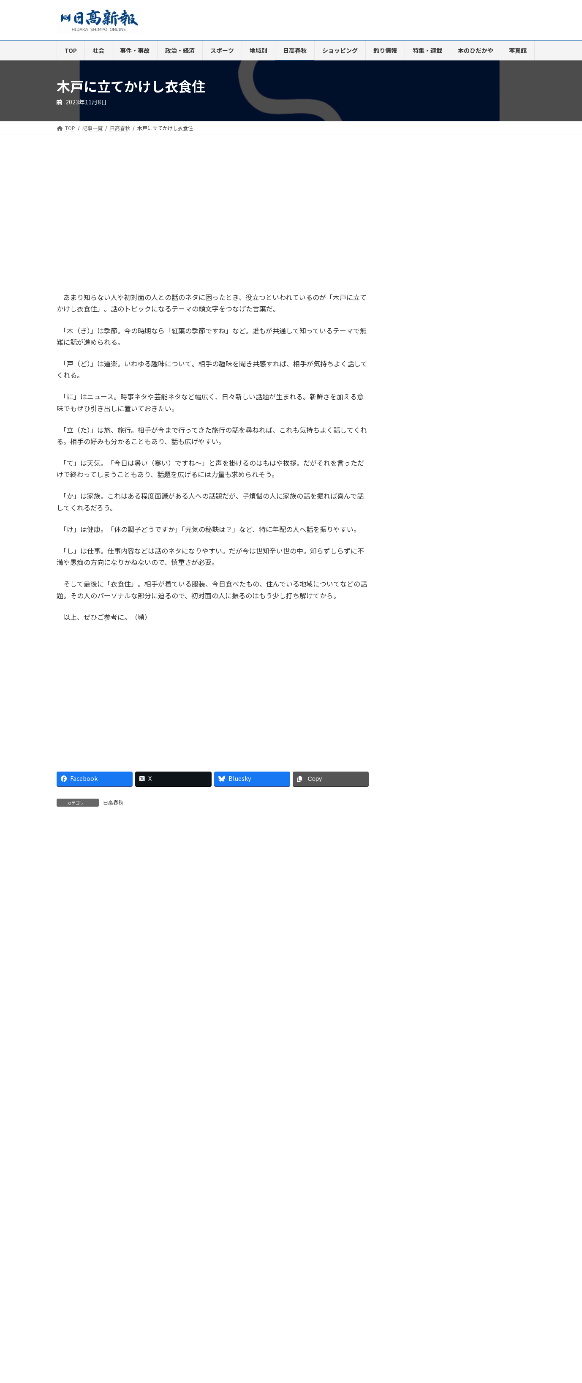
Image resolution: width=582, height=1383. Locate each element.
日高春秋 (113, 802)
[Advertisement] (132, 221)
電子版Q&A (192, 1204)
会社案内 (75, 1204)
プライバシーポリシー (463, 1204)
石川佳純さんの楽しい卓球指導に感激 (466, 766)
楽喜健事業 (278, 1204)
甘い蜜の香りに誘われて (457, 792)
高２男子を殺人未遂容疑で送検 (466, 594)
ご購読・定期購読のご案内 (132, 1204)
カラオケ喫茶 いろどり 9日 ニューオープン (468, 708)
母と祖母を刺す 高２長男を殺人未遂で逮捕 (466, 544)
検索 (504, 165)
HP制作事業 (235, 1204)
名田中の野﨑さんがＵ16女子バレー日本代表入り (467, 737)
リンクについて (82, 1209)
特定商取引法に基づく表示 (391, 1204)
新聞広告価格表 (326, 1204)
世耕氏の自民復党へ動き (457, 570)
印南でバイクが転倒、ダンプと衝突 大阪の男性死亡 (466, 649)
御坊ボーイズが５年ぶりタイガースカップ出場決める (466, 679)
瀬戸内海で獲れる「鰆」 (437, 981)
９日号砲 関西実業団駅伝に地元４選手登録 (466, 620)
